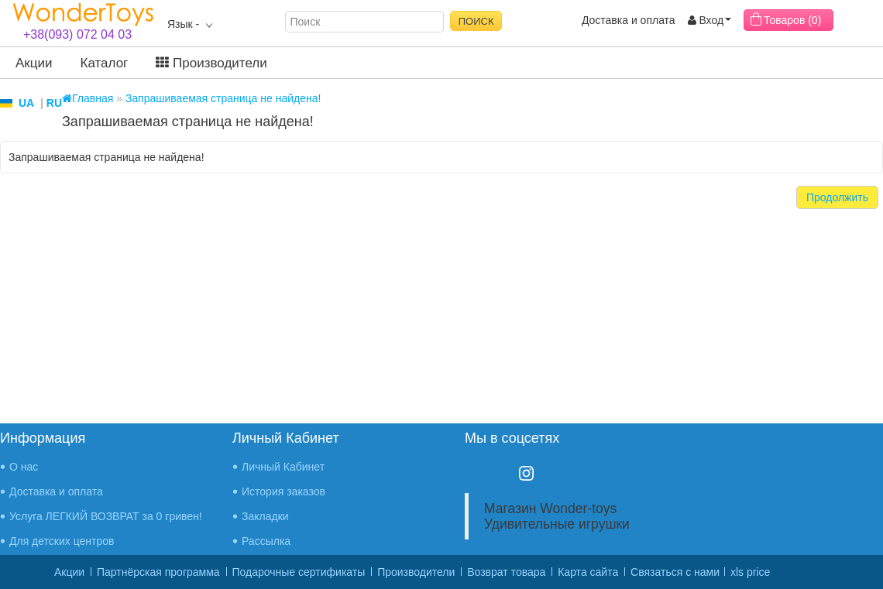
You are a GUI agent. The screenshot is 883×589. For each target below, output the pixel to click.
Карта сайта (588, 572)
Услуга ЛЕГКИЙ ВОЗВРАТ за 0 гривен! (105, 516)
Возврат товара (506, 572)
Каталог (105, 63)
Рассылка (266, 541)
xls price (750, 572)
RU (54, 103)
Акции (34, 63)
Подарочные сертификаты (299, 572)
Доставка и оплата (628, 20)
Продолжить (837, 197)
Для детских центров (62, 541)
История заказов (283, 491)
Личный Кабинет (283, 467)
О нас (23, 467)
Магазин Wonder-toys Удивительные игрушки (557, 516)
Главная (87, 98)
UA (26, 103)
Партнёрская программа (158, 572)
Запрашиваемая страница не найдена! (223, 98)
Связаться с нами (675, 572)
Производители (211, 63)
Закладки (265, 516)
